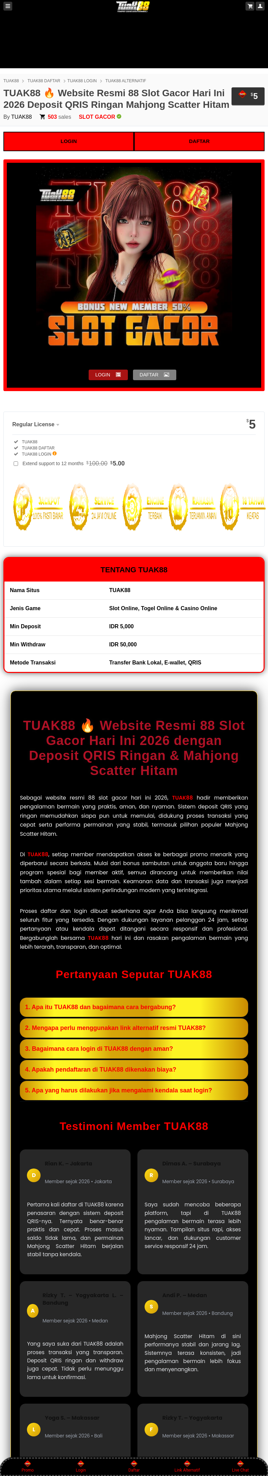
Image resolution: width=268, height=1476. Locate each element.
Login (81, 1466)
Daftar (133, 1466)
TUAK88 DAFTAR (44, 80)
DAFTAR (199, 141)
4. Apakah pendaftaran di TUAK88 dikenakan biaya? (100, 1069)
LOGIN (69, 141)
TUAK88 (11, 80)
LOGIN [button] (102, 374)
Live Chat (240, 1466)
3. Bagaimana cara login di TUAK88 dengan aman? (99, 1048)
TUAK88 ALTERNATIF (125, 80)
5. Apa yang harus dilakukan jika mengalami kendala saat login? (118, 1090)
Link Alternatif (187, 1466)
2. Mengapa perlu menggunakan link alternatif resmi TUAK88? (115, 1027)
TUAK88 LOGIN (82, 80)
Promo (27, 1466)
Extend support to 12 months (74, 463)
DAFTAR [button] (149, 374)
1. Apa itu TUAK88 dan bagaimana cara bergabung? (100, 1007)
